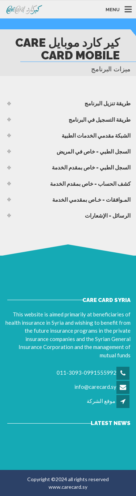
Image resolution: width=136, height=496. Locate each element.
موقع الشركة (101, 401)
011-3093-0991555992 (86, 372)
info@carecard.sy (95, 386)
